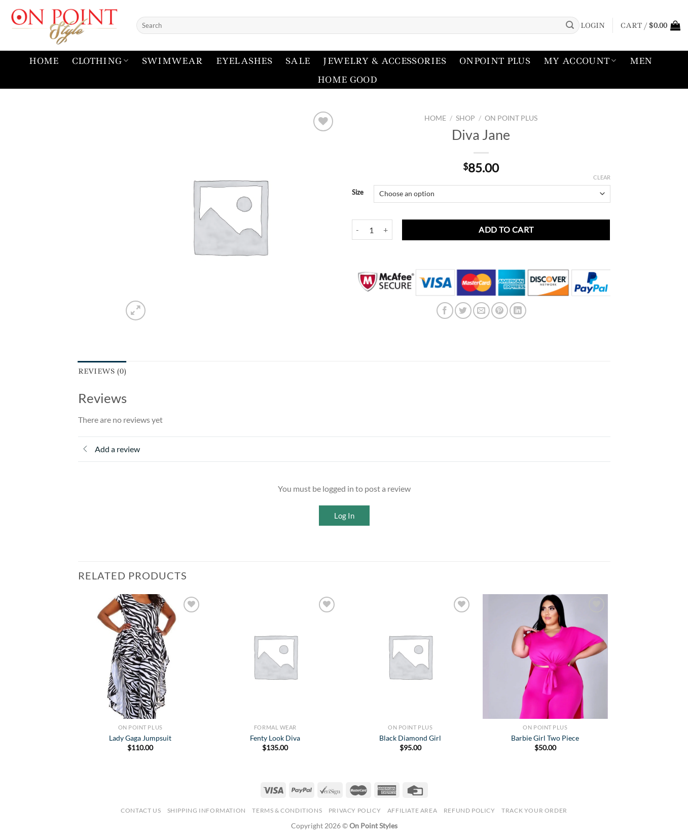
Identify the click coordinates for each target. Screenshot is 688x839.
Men (641, 60)
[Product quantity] (372, 230)
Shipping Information (206, 810)
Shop (465, 118)
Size (358, 192)
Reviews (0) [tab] (102, 371)
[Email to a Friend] (481, 310)
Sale (297, 60)
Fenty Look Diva (275, 738)
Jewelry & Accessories (384, 60)
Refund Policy (469, 810)
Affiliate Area (412, 810)
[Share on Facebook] (445, 310)
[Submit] (569, 25)
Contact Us (141, 810)
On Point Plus (511, 118)
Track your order (534, 810)
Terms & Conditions (287, 810)
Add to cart (506, 229)
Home (43, 60)
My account (580, 60)
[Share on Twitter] (463, 310)
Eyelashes (244, 60)
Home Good (347, 79)
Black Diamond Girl (410, 738)
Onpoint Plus (494, 60)
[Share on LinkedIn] (518, 310)
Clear (601, 177)
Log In (344, 515)
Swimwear (172, 60)
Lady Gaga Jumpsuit (140, 738)
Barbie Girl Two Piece (545, 738)
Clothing (100, 60)
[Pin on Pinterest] (499, 310)
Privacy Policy (355, 810)
